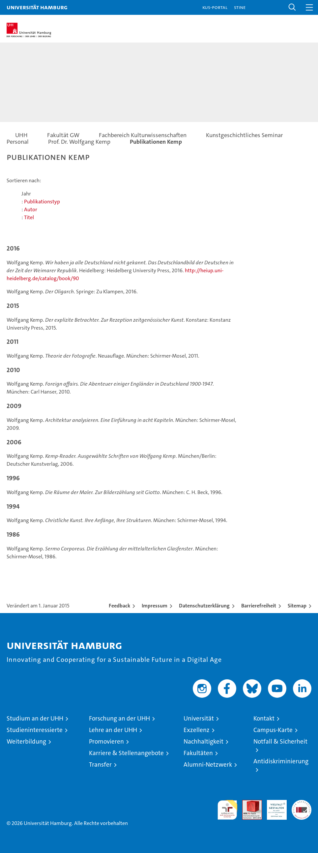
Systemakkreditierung (301, 803)
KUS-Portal (214, 7)
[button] (292, 7)
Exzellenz (197, 730)
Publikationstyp (42, 201)
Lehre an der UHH (113, 730)
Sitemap (297, 605)
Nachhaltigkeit (203, 741)
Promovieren (106, 741)
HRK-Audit (273, 807)
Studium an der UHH (35, 718)
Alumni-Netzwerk (208, 764)
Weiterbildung (26, 741)
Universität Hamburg (37, 7)
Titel (29, 217)
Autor (30, 209)
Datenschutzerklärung (204, 605)
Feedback (119, 605)
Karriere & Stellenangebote (126, 753)
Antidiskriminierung (280, 761)
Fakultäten (198, 753)
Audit (248, 803)
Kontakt (264, 718)
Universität (199, 718)
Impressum (154, 605)
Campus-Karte (273, 730)
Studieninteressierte (35, 730)
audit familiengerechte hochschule (227, 810)
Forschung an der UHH (119, 718)
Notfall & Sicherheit (280, 741)
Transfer (100, 764)
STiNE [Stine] (240, 7)
